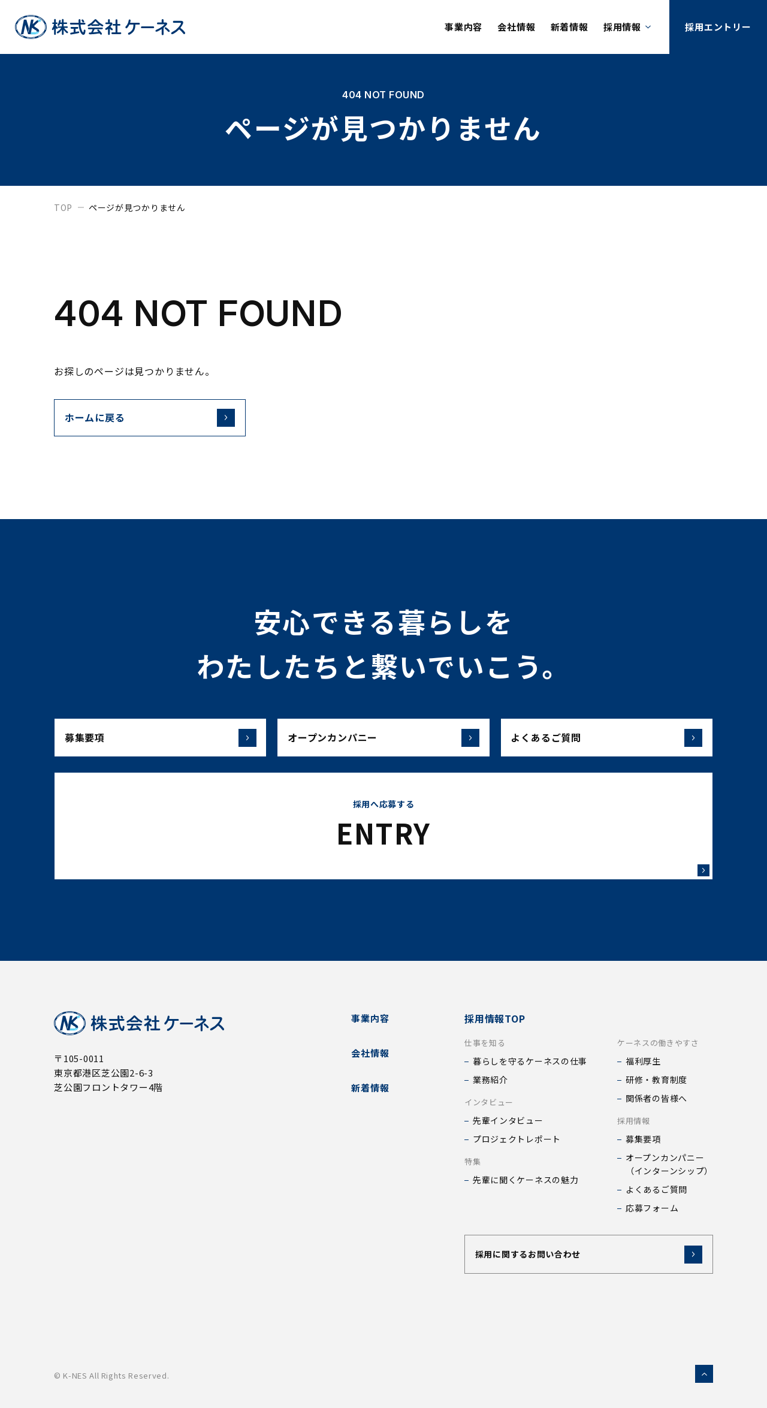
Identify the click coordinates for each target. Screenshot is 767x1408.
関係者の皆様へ (656, 1098)
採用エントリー (718, 26)
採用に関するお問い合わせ (528, 1254)
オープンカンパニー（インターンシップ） (669, 1164)
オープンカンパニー (383, 738)
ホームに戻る (95, 417)
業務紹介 (490, 1080)
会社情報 (516, 26)
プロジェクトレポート (517, 1139)
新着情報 (569, 26)
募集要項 (160, 738)
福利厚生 (643, 1061)
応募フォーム (652, 1208)
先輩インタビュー (508, 1120)
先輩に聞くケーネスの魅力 (525, 1180)
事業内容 (463, 26)
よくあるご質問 (606, 738)
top (63, 207)
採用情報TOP (495, 1018)
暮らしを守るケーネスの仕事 (530, 1061)
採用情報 (622, 26)
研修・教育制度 (656, 1080)
